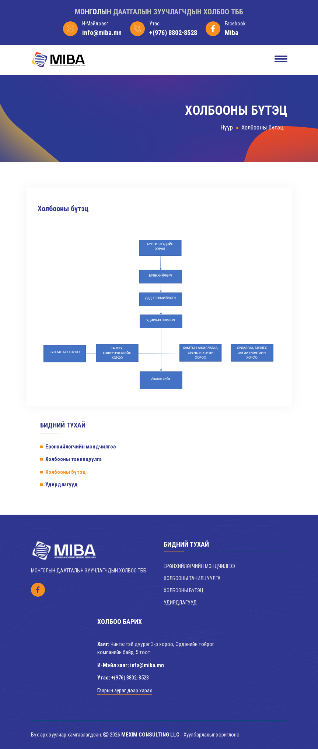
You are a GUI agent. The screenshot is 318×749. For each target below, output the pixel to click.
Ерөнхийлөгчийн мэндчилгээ (80, 446)
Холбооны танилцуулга (73, 459)
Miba (231, 32)
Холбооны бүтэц (262, 127)
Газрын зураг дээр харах (124, 690)
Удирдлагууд (61, 484)
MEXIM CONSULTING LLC (150, 734)
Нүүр (226, 127)
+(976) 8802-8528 (173, 32)
